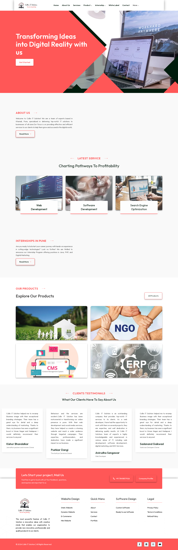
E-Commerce (66, 516)
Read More (25, 134)
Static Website (67, 508)
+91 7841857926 (121, 478)
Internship (99, 5)
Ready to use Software (125, 512)
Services (76, 5)
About (93, 508)
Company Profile (146, 478)
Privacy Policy (152, 508)
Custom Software (123, 508)
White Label (114, 5)
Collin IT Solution (28, 544)
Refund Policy (152, 516)
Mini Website (66, 520)
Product (87, 5)
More (135, 5)
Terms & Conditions (154, 512)
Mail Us (59, 475)
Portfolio (94, 520)
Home (56, 5)
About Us (66, 5)
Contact (126, 5)
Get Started (24, 62)
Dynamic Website (68, 512)
